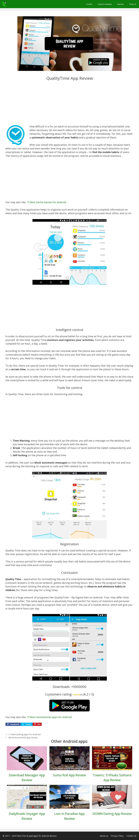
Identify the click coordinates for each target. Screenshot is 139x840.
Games (120, 4)
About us (104, 835)
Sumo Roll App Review (69, 775)
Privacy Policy (117, 835)
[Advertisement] (69, 105)
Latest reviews (105, 4)
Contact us (131, 835)
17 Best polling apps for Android (24, 734)
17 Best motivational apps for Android (49, 717)
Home (89, 4)
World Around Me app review (22, 737)
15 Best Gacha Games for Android (46, 202)
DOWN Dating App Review (112, 813)
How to (132, 4)
